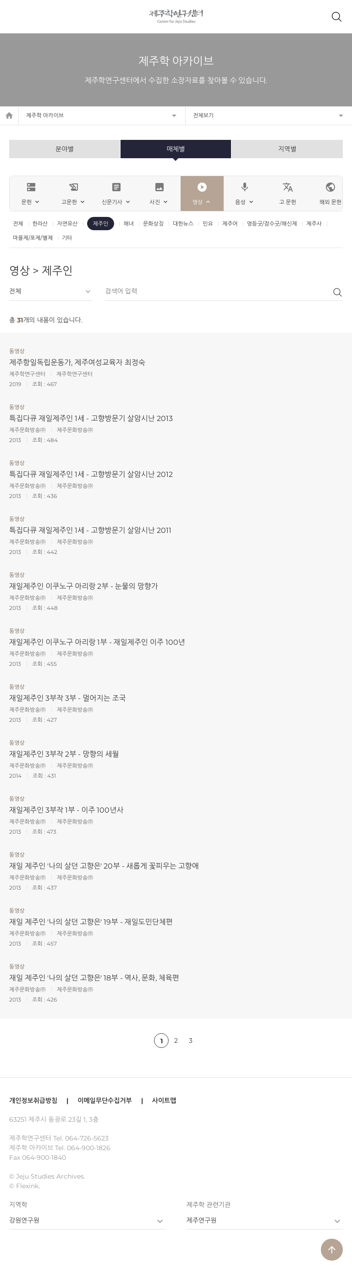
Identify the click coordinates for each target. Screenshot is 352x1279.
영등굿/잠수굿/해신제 (272, 223)
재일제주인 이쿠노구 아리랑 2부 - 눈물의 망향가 (83, 586)
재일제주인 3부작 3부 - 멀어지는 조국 (67, 698)
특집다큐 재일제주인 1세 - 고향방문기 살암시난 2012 (91, 474)
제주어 (230, 223)
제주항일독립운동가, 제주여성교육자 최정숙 (77, 362)
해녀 (128, 223)
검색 (337, 292)
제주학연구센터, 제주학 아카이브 (176, 16)
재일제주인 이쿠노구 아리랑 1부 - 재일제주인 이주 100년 (97, 642)
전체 (18, 223)
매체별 (176, 149)
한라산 (40, 223)
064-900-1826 (88, 1148)
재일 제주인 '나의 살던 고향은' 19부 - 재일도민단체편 (91, 922)
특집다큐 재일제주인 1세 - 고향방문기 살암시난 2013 (91, 418)
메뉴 (15, 16)
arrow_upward (331, 1249)
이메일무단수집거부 (104, 1100)
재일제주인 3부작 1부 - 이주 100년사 (66, 810)
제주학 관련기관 (209, 1205)
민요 (208, 223)
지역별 (287, 149)
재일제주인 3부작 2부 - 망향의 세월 (64, 754)
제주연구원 (202, 1220)
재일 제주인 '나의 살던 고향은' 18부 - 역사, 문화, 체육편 (94, 978)
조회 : (39, 384)
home (9, 115)
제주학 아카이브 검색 (336, 16)
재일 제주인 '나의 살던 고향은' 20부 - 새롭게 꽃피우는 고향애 (104, 866)
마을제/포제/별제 (33, 237)
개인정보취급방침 (33, 1100)
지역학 (18, 1205)
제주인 (101, 223)
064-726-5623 (87, 1138)
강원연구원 (24, 1220)
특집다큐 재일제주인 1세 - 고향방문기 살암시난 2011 (90, 530)
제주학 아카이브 (45, 115)
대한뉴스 (183, 223)
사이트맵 (164, 1100)
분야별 (64, 149)
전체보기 (203, 115)
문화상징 (153, 223)
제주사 (314, 223)
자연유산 (67, 223)
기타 (67, 237)
